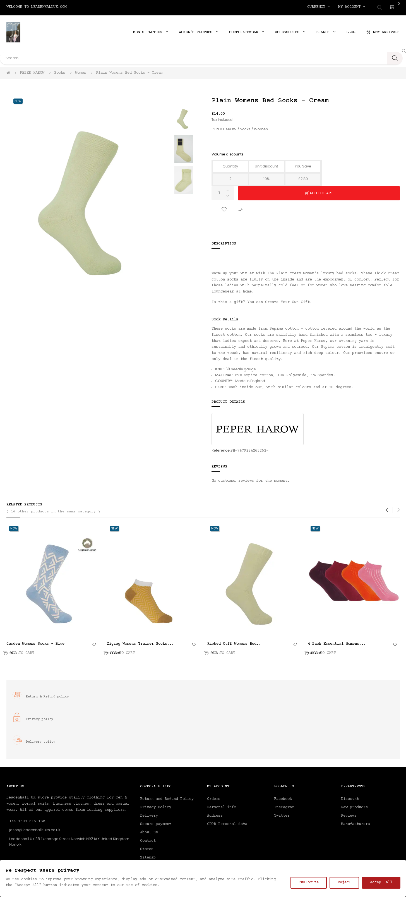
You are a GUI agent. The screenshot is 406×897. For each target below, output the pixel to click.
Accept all (381, 882)
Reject (344, 882)
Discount (350, 797)
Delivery (149, 814)
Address (215, 814)
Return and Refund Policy (167, 797)
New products (354, 806)
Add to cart (319, 192)
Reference (221, 449)
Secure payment (155, 823)
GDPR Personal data (227, 823)
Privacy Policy (155, 806)
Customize (309, 882)
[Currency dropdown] (318, 7)
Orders (213, 797)
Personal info (221, 806)
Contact (148, 839)
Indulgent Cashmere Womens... (109, 642)
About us (149, 831)
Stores (146, 848)
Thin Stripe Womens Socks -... (211, 642)
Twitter (282, 814)
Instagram (284, 806)
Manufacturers (355, 823)
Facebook (283, 797)
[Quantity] (223, 191)
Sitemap (148, 856)
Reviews (349, 814)
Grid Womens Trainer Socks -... (312, 642)
